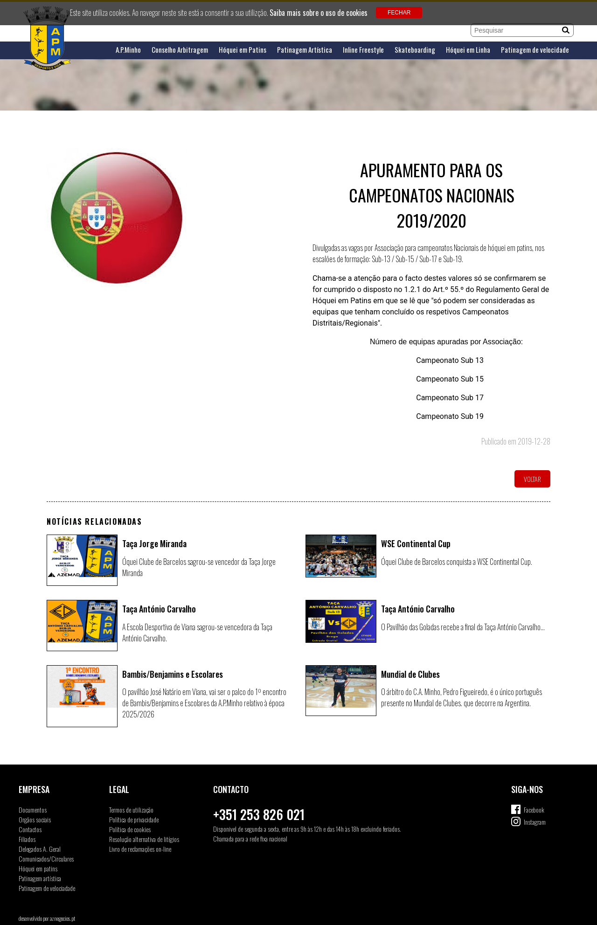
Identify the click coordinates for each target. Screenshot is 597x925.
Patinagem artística (40, 878)
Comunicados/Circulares (46, 858)
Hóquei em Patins (242, 50)
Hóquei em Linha (468, 50)
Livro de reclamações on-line (140, 849)
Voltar (532, 479)
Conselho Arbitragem (180, 50)
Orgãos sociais (35, 819)
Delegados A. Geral (40, 849)
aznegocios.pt (62, 918)
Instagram (535, 822)
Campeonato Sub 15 (450, 379)
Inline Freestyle (363, 50)
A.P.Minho (128, 50)
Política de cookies (130, 829)
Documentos (33, 809)
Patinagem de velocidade (535, 50)
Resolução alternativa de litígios (144, 839)
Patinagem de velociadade (47, 888)
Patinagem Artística (304, 50)
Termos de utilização (131, 809)
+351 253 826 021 (259, 814)
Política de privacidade (134, 819)
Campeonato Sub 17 (450, 397)
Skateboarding (415, 50)
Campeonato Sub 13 (449, 360)
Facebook (534, 809)
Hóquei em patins (38, 868)
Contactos (30, 829)
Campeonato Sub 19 (450, 416)
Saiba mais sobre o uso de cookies (319, 12)
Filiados (27, 839)
